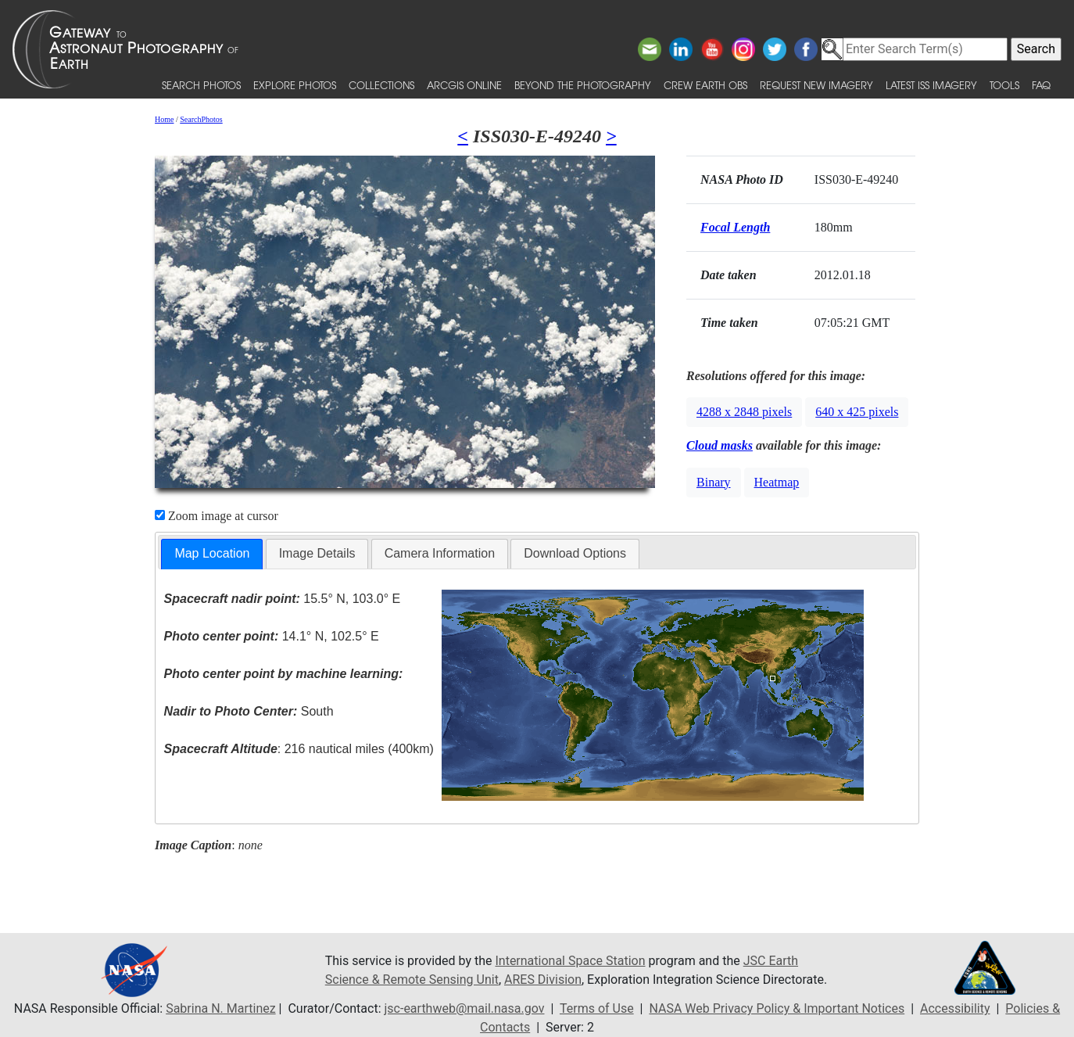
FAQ (1041, 84)
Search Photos (201, 84)
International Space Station (570, 960)
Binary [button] (713, 482)
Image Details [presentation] (317, 553)
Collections (381, 84)
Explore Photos (294, 84)
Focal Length (735, 227)
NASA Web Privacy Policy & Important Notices (776, 1008)
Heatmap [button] (777, 482)
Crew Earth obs (705, 84)
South (249, 711)
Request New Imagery (816, 84)
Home (164, 119)
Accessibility (955, 1008)
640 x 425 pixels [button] (856, 411)
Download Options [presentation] (575, 553)
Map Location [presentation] (211, 553)
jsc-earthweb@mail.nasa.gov (465, 1008)
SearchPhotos (201, 119)
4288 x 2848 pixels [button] (744, 411)
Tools (1004, 84)
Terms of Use (597, 1008)
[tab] (212, 554)
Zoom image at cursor (216, 515)
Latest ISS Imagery (931, 84)
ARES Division (543, 979)
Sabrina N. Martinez (220, 1008)
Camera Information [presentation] (440, 553)
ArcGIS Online (464, 84)
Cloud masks (719, 445)
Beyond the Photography (582, 84)
